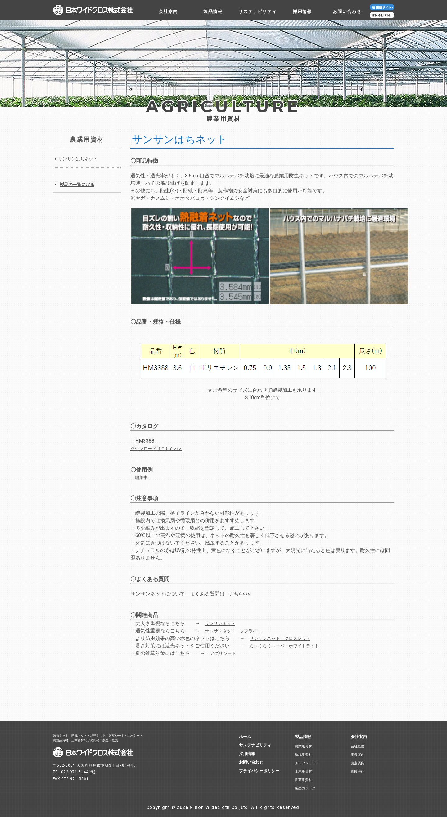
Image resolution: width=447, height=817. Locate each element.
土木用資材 (303, 771)
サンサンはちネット (77, 158)
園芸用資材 (303, 780)
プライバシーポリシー (259, 771)
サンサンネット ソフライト (233, 630)
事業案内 (357, 755)
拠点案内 (357, 763)
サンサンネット (220, 623)
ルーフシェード (307, 763)
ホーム (245, 736)
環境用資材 (303, 755)
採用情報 (302, 11)
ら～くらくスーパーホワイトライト (284, 645)
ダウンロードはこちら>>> (156, 448)
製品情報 (213, 11)
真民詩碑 (357, 771)
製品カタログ (305, 788)
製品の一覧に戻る (77, 184)
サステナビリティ (257, 11)
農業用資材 (303, 746)
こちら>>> (240, 593)
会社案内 (168, 11)
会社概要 (357, 746)
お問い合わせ (347, 11)
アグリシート (223, 653)
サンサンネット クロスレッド (280, 638)
